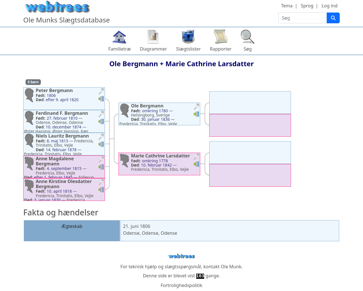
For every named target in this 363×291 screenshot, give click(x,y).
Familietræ (119, 49)
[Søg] (333, 18)
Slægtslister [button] (188, 49)
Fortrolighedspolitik (181, 285)
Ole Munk (231, 266)
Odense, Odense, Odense (150, 233)
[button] (101, 92)
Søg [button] (248, 49)
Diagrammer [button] (153, 49)
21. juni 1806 (136, 226)
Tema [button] (287, 6)
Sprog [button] (307, 6)
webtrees (181, 256)
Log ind (329, 6)
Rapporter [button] (220, 49)
